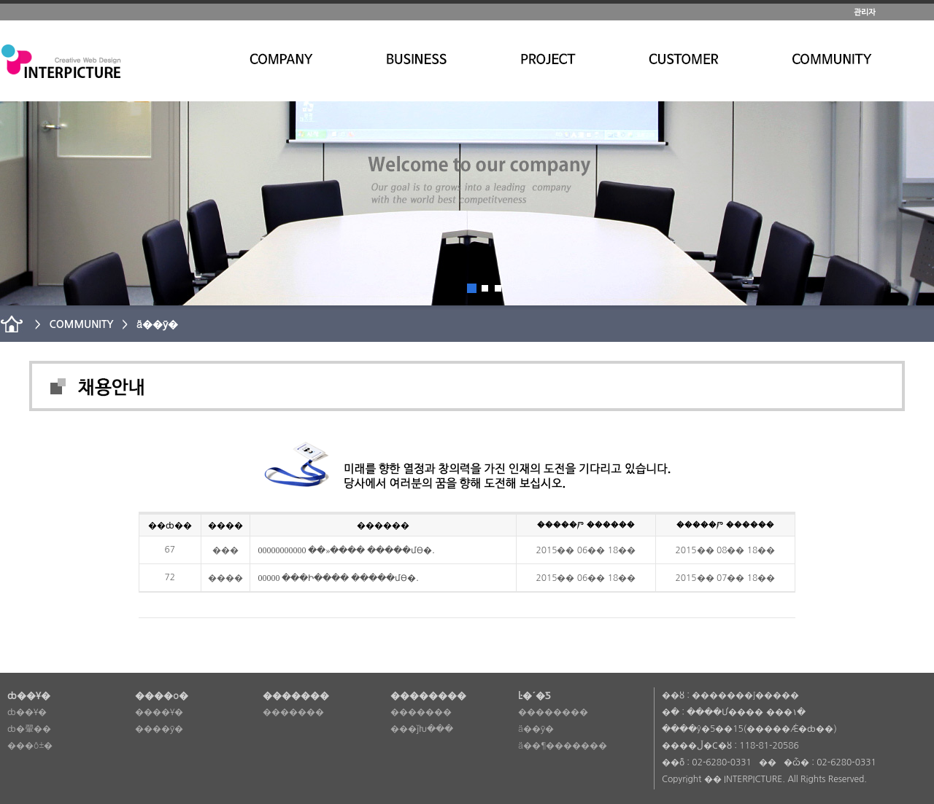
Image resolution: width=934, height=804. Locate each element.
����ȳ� (159, 729)
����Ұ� (159, 712)
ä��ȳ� (536, 729)
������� (293, 712)
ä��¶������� (562, 745)
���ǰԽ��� (421, 729)
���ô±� (30, 745)
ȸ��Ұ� (27, 712)
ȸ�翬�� (29, 729)
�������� (553, 712)
